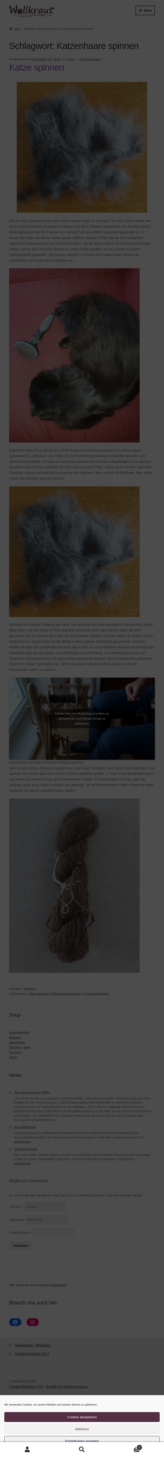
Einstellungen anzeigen (82, 1441)
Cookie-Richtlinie (63, 1451)
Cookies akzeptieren (82, 1417)
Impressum (103, 1451)
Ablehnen (82, 1429)
